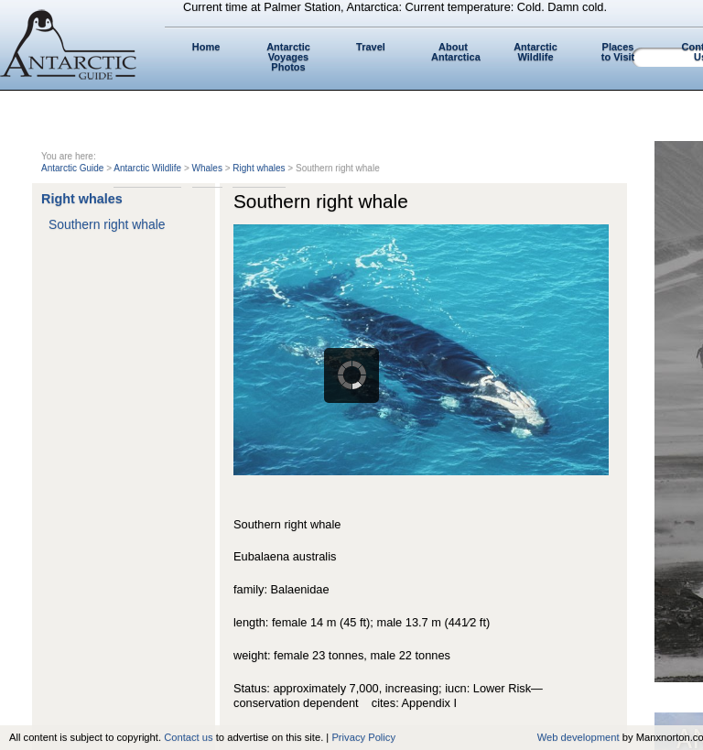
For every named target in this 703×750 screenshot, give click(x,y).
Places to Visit (617, 51)
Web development (578, 737)
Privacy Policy (363, 737)
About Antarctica (456, 51)
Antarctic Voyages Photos (288, 56)
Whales (207, 168)
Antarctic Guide (72, 168)
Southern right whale (107, 224)
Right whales (259, 168)
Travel (370, 46)
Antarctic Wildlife (535, 51)
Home (206, 46)
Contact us (188, 737)
